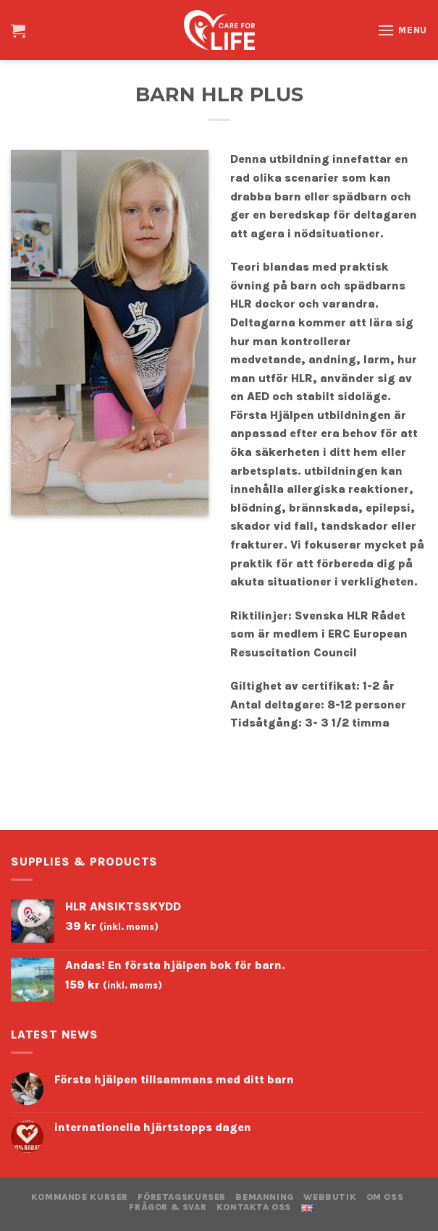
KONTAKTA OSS (253, 1207)
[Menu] (402, 30)
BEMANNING (264, 1197)
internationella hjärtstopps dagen (152, 1127)
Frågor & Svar (167, 1207)
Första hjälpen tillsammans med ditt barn (174, 1079)
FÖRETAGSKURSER (182, 1197)
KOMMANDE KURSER (79, 1197)
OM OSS (385, 1197)
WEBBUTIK (329, 1197)
